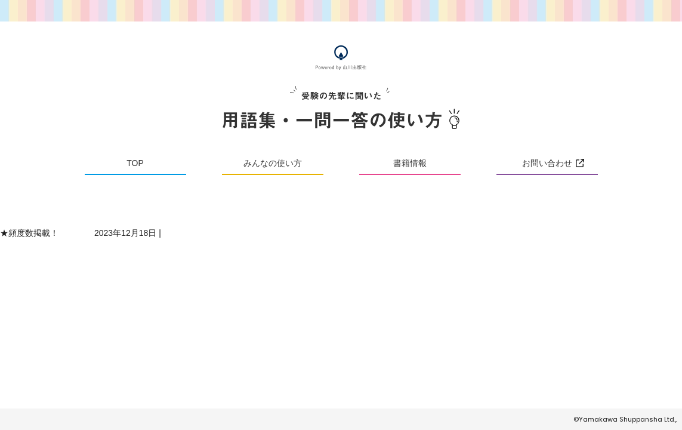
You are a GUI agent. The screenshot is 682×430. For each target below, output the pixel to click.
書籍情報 (410, 163)
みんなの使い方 (272, 163)
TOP (135, 163)
